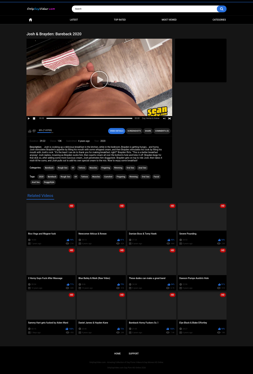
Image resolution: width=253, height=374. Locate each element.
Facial (156, 177)
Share (148, 131)
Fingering (105, 168)
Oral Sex (130, 168)
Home (30, 20)
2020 (41, 177)
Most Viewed (169, 19)
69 (73, 168)
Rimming (118, 168)
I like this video (29, 131)
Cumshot (108, 177)
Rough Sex (62, 168)
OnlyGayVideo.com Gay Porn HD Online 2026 (126, 368)
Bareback (49, 168)
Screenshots (134, 131)
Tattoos (81, 168)
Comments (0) (162, 131)
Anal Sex (142, 168)
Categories (219, 19)
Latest (74, 19)
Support (134, 353)
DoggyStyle (49, 182)
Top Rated (120, 19)
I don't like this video (34, 131)
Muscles (93, 168)
